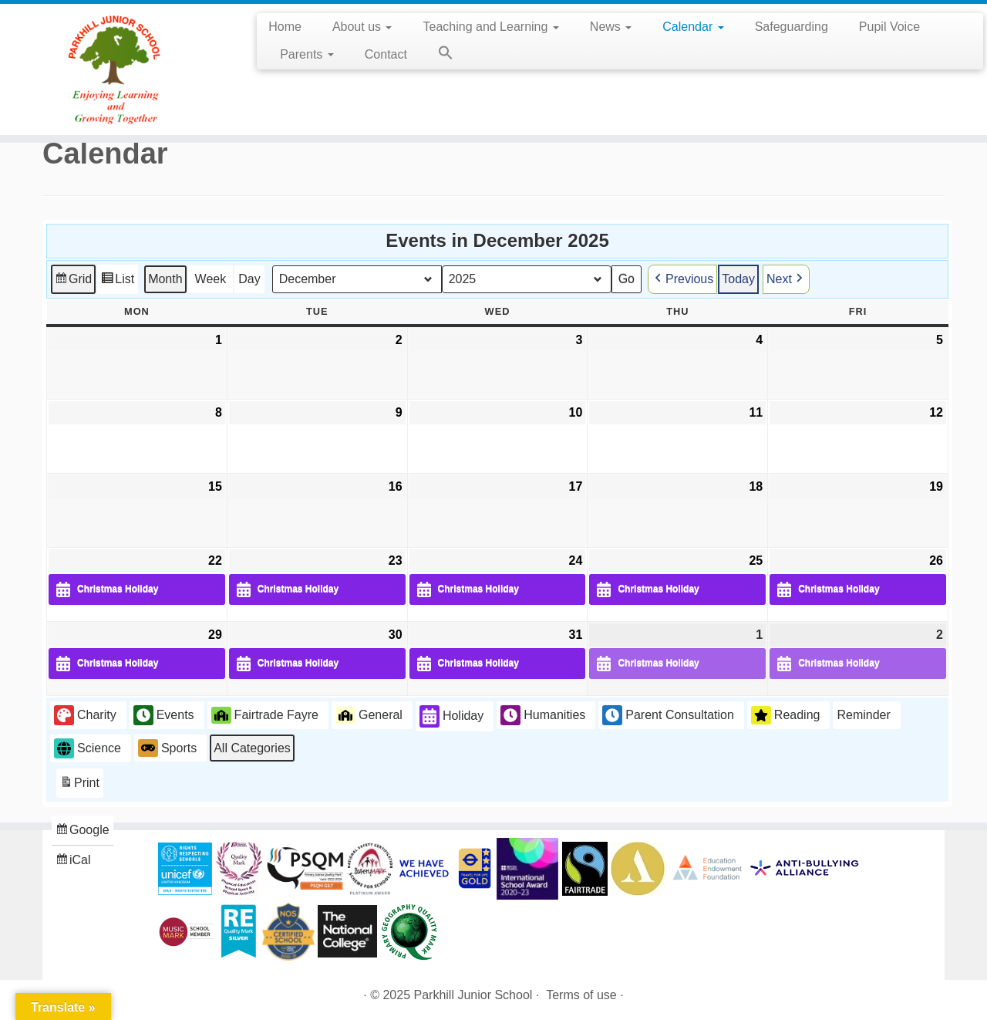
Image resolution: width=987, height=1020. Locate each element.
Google (82, 832)
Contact (386, 54)
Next (786, 278)
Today (738, 278)
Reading (785, 715)
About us (362, 26)
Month (165, 278)
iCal (75, 862)
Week (211, 278)
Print (79, 785)
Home (284, 26)
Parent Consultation (668, 715)
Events (163, 715)
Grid (73, 280)
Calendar (692, 26)
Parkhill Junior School (473, 994)
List (117, 280)
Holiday (451, 716)
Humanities (542, 715)
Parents (307, 54)
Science (87, 748)
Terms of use (581, 994)
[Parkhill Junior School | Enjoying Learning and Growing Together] (113, 69)
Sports (167, 747)
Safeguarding (791, 26)
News (611, 26)
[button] (438, 55)
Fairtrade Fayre (264, 714)
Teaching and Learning (490, 26)
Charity (85, 715)
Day (249, 278)
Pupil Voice (889, 26)
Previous (682, 278)
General (369, 714)
